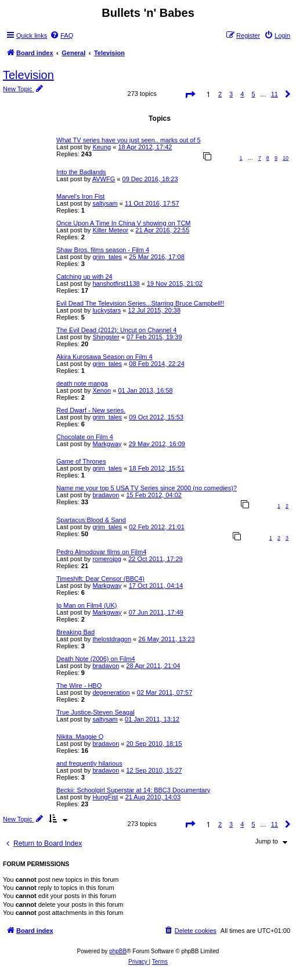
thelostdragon (111, 638)
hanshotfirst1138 (115, 283)
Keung (101, 146)
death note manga (82, 383)
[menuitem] (61, 35)
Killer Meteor (110, 230)
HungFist (105, 797)
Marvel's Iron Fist (80, 196)
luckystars (106, 310)
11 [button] (274, 94)
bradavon (105, 494)
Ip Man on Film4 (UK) (86, 605)
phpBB (118, 951)
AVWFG (103, 178)
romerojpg (106, 558)
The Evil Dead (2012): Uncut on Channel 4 (116, 329)
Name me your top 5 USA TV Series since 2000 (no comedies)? (146, 487)
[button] (190, 96)
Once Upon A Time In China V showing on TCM (123, 223)
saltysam (104, 203)
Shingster (105, 336)
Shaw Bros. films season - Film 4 (102, 249)
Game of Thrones (81, 461)
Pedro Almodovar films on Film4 (101, 551)
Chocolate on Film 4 (84, 436)
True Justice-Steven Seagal (95, 712)
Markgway (106, 443)
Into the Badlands (81, 171)
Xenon (101, 390)
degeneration (110, 692)
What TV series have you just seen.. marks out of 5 (128, 140)
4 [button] (242, 94)
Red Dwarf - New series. (90, 410)
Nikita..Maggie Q (79, 736)
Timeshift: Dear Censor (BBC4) (100, 578)
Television (28, 75)
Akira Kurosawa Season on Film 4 (104, 356)
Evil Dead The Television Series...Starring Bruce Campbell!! (140, 303)
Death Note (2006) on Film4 (95, 658)
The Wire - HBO (79, 685)
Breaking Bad (75, 632)
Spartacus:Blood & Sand (91, 519)
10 (285, 158)
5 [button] (253, 94)
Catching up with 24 (84, 276)
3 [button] (231, 94)
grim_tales (107, 256)
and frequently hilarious (89, 763)
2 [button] (220, 94)
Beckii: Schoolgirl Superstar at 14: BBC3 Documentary (133, 790)
